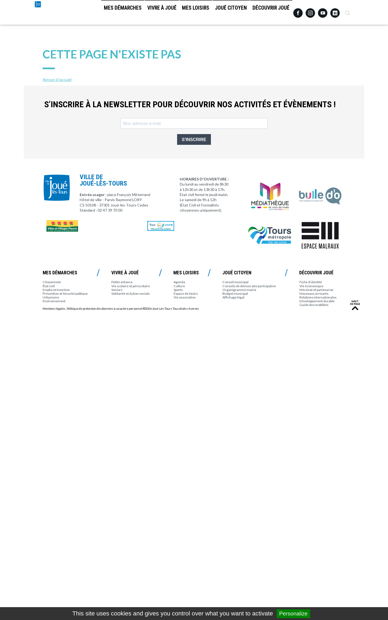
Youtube (322, 11)
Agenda (179, 282)
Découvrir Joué (268, 13)
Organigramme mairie (239, 290)
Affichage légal (233, 297)
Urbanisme (51, 297)
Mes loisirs (182, 13)
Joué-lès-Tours (52, 24)
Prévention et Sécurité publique (65, 293)
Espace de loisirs (186, 293)
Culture (179, 286)
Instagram (310, 10)
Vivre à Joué (143, 13)
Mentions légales (54, 308)
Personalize (293, 614)
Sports (178, 290)
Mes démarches (99, 13)
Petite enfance (122, 282)
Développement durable (317, 301)
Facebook (298, 11)
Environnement (54, 301)
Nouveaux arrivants (313, 293)
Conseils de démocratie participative (249, 286)
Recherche (347, 11)
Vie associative (185, 297)
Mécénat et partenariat (316, 290)
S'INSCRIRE (194, 139)
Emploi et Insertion (56, 290)
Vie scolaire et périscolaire (130, 286)
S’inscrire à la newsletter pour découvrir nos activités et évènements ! (190, 104)
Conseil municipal (235, 282)
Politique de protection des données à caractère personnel (104, 308)
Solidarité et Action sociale (130, 293)
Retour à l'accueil (57, 79)
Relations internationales (317, 297)
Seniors (116, 290)
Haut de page (355, 302)
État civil (49, 286)
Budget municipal (235, 293)
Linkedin (335, 10)
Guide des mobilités (313, 305)
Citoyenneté (52, 282)
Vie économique (311, 286)
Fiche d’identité (310, 282)
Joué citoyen (223, 13)
